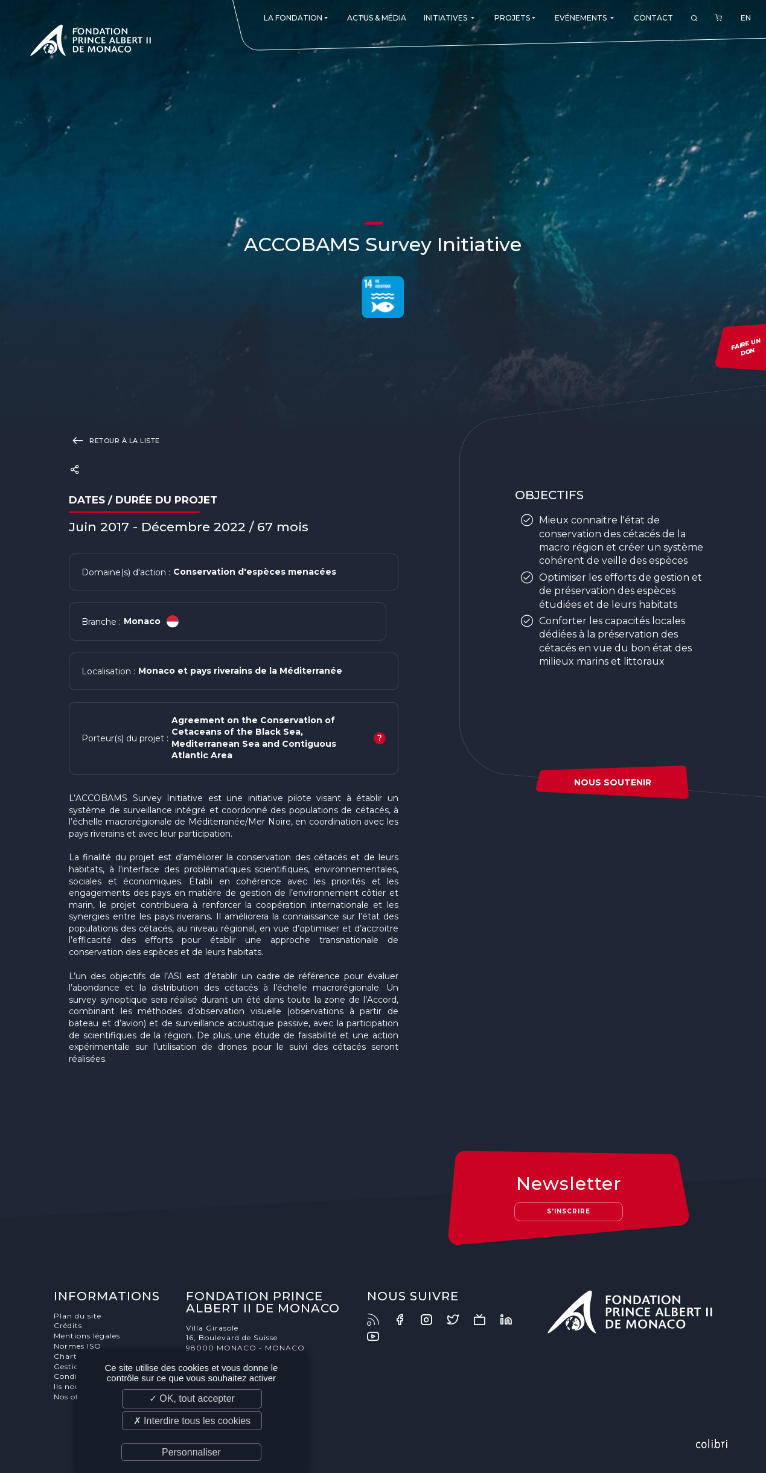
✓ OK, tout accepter (192, 1398)
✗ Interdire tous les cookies (192, 1421)
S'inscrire (568, 1211)
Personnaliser (191, 1452)
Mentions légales (87, 1335)
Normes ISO (77, 1345)
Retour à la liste (114, 440)
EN (746, 17)
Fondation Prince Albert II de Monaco (90, 42)
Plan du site (77, 1315)
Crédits (68, 1325)
